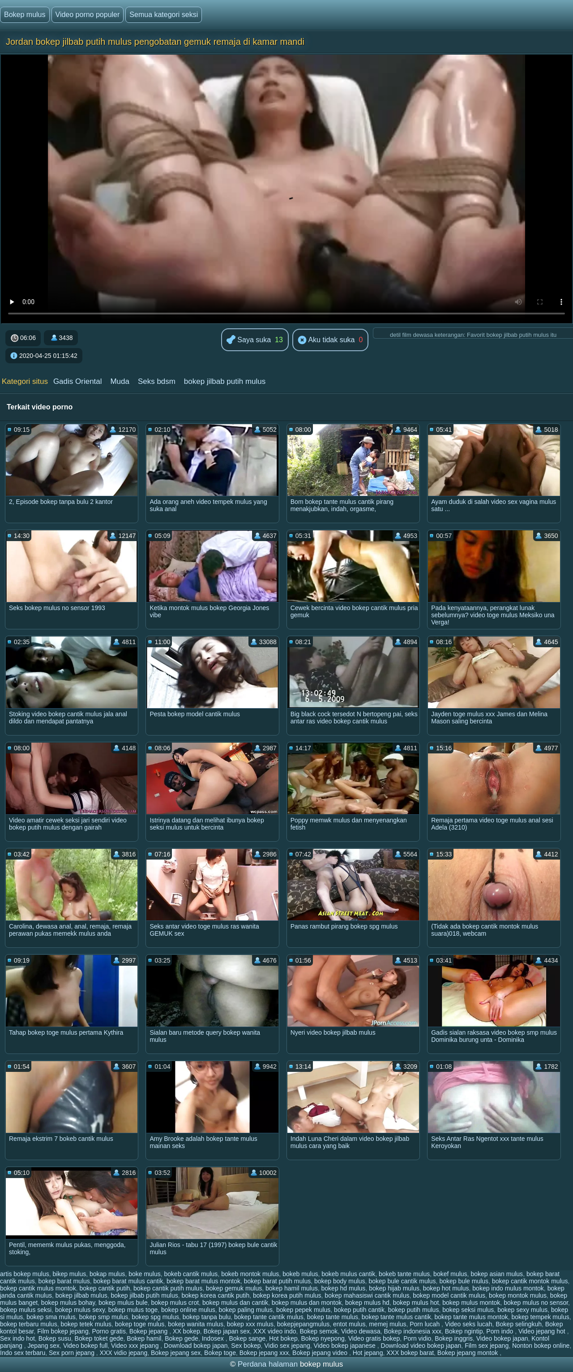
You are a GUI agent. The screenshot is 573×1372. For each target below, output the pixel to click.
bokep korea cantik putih (215, 1295)
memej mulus (387, 1324)
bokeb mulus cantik (348, 1273)
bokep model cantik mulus (449, 1295)
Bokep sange (247, 1338)
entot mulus (349, 1324)
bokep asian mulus (496, 1273)
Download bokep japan (195, 1345)
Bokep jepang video (320, 1352)
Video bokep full (85, 1345)
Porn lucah (425, 1324)
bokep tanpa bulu (207, 1316)
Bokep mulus (25, 14)
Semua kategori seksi (163, 14)
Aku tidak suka (326, 340)
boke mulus (144, 1273)
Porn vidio (417, 1338)
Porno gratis (108, 1331)
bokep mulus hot (416, 1302)
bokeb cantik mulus (191, 1273)
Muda (119, 381)
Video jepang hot (542, 1331)
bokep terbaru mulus (28, 1324)
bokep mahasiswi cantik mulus (367, 1295)
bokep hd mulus (343, 1288)
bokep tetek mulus (85, 1324)
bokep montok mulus (518, 1295)
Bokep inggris (454, 1338)
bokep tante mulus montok (471, 1316)
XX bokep (186, 1331)
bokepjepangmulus (303, 1324)
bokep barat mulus (64, 1281)
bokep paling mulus (245, 1309)
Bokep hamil (144, 1338)
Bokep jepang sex (176, 1352)
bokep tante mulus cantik (396, 1316)
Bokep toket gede (99, 1338)
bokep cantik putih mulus (167, 1288)
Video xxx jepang (135, 1345)
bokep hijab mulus (394, 1288)
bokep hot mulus (446, 1288)
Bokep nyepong (323, 1338)
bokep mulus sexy (80, 1309)
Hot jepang (368, 1352)
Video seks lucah (468, 1324)
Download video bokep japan (421, 1345)
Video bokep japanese (345, 1345)
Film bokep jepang (62, 1331)
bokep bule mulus (463, 1281)
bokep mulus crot (175, 1302)
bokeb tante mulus (404, 1273)
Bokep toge (220, 1352)
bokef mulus (450, 1273)
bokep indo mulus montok (508, 1288)
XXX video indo (274, 1331)
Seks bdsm (156, 381)
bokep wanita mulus (195, 1324)
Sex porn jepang (72, 1352)
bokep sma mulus (51, 1316)
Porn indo (500, 1331)
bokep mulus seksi (25, 1309)
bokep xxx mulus (250, 1324)
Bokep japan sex (227, 1331)
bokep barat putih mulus (277, 1281)
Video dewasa (361, 1331)
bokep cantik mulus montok (38, 1288)
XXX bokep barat (410, 1352)
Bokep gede (181, 1338)
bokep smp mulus (103, 1316)
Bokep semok (318, 1331)
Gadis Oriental (77, 381)
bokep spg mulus (155, 1316)
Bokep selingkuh (519, 1324)
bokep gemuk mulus (234, 1288)
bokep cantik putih (104, 1288)
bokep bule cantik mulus (402, 1281)
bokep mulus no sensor (536, 1302)
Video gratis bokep (374, 1338)
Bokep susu (54, 1338)
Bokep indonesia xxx (412, 1331)
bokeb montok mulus (250, 1273)
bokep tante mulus (332, 1316)
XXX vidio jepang (124, 1352)
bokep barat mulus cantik (128, 1281)
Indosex (214, 1338)
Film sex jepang (487, 1345)
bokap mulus (107, 1273)
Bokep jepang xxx (264, 1352)
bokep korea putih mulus (287, 1295)
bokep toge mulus (140, 1324)
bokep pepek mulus (303, 1309)
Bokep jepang (149, 1331)
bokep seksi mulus (468, 1309)
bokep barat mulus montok (203, 1281)
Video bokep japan (502, 1338)
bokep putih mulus (413, 1309)
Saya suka (249, 340)
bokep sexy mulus (522, 1309)
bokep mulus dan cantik (235, 1302)
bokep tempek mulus (540, 1316)
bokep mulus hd (367, 1302)
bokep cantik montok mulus (530, 1281)
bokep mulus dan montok (307, 1302)
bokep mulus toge (133, 1309)
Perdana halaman (268, 1364)
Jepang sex (44, 1345)
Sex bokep (246, 1345)
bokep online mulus (188, 1309)
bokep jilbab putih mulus (224, 381)
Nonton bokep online (540, 1345)
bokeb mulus (300, 1273)
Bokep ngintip (464, 1331)
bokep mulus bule (123, 1302)
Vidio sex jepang (287, 1345)
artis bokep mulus (24, 1273)
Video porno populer (88, 14)
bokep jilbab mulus (81, 1295)
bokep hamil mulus (291, 1288)
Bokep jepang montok (468, 1352)
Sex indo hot (17, 1338)
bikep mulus (69, 1273)
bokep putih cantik (359, 1309)
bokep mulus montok (471, 1302)
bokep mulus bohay (68, 1302)
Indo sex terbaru (22, 1352)
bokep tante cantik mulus (269, 1316)
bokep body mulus (339, 1281)
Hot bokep (283, 1338)
